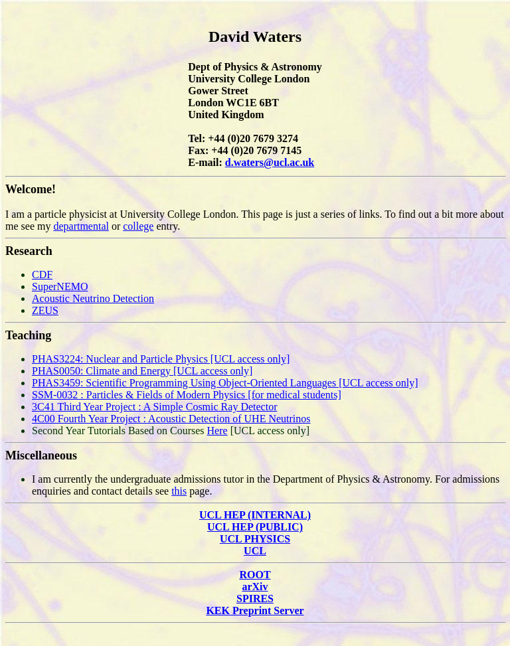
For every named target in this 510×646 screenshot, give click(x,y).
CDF (42, 274)
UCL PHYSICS (255, 538)
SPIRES (255, 598)
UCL (255, 550)
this (179, 491)
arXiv (255, 586)
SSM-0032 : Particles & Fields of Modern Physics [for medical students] (186, 394)
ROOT (254, 574)
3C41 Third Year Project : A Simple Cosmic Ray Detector (154, 406)
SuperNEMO (60, 286)
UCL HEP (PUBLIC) (255, 526)
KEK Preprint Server (254, 610)
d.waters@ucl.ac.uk (269, 162)
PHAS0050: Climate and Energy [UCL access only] (142, 370)
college (138, 226)
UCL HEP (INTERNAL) (255, 515)
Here (217, 430)
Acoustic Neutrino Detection (93, 298)
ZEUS (45, 310)
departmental (81, 226)
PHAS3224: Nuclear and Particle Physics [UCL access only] (161, 358)
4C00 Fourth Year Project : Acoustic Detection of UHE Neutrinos (171, 418)
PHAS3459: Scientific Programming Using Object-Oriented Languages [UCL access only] (225, 382)
